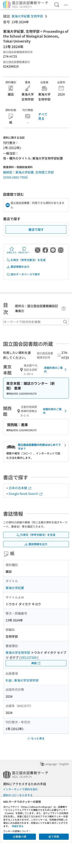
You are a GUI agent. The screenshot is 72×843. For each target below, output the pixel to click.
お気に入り (12, 250)
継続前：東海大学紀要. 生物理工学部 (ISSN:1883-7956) (28, 174)
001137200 (29, 657)
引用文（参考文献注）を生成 (26, 260)
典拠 (36, 663)
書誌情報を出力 (17, 267)
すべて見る (42, 116)
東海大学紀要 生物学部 (27, 16)
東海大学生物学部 (18, 652)
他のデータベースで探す (23, 274)
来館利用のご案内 (56, 369)
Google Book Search (26, 493)
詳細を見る (17, 826)
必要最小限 (19, 836)
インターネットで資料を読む (20, 789)
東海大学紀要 (15, 587)
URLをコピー (24, 250)
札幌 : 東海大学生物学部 (22, 680)
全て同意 (53, 836)
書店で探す (36, 229)
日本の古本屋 (20, 487)
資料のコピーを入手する (18, 795)
